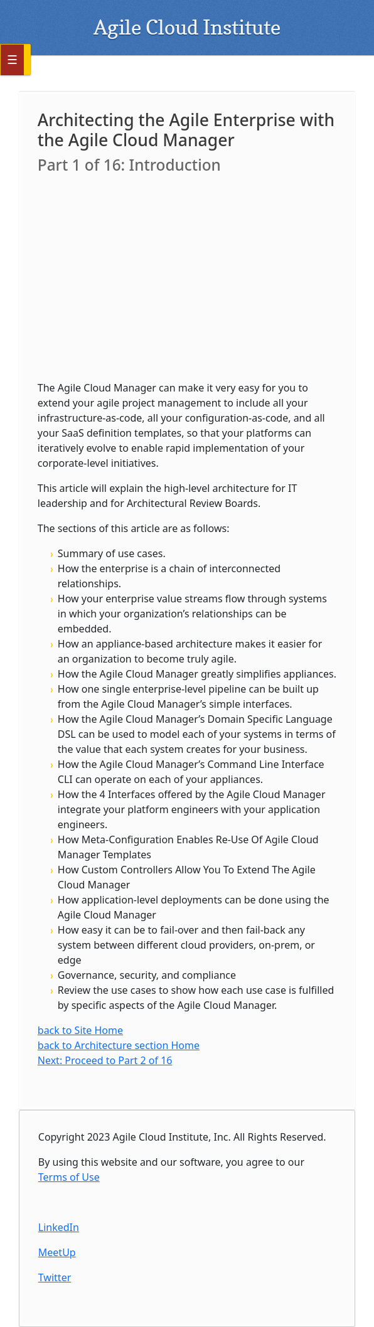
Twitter (54, 1277)
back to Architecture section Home (119, 1045)
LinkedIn (58, 1227)
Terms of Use (69, 1177)
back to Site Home (80, 1030)
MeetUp (57, 1252)
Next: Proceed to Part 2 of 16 (105, 1060)
